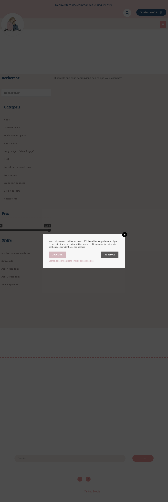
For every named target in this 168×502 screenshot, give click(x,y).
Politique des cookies (84, 260)
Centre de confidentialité (60, 260)
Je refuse (110, 254)
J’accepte (57, 254)
